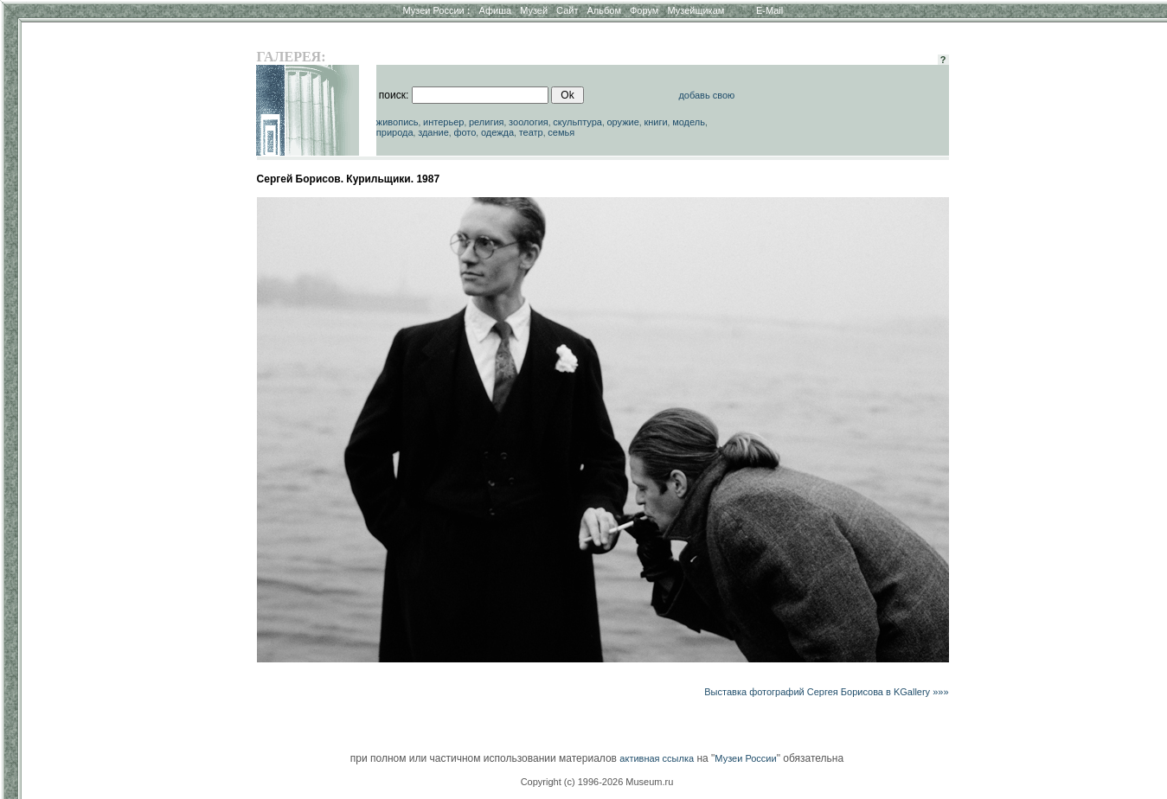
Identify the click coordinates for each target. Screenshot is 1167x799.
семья (561, 132)
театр (531, 132)
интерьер (443, 122)
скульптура (577, 122)
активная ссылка (656, 758)
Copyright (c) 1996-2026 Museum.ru (597, 782)
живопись (397, 122)
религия (486, 122)
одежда (497, 132)
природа (395, 132)
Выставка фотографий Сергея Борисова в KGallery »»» (826, 692)
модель (688, 122)
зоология (528, 122)
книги (655, 122)
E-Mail (769, 10)
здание (433, 132)
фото (464, 132)
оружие (622, 122)
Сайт (567, 10)
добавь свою (706, 95)
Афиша (495, 10)
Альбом (604, 10)
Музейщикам (695, 10)
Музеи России (436, 10)
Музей (534, 10)
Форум (644, 10)
